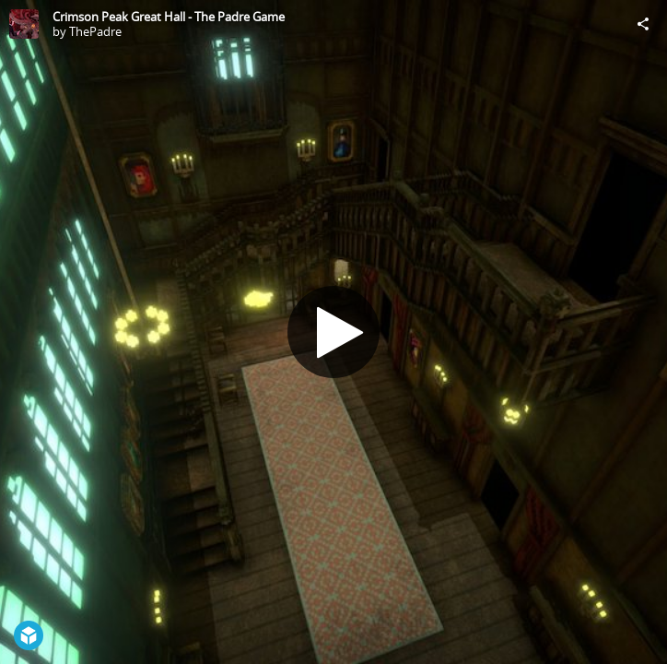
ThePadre (95, 31)
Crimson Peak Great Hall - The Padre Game (169, 16)
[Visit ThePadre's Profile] (24, 24)
